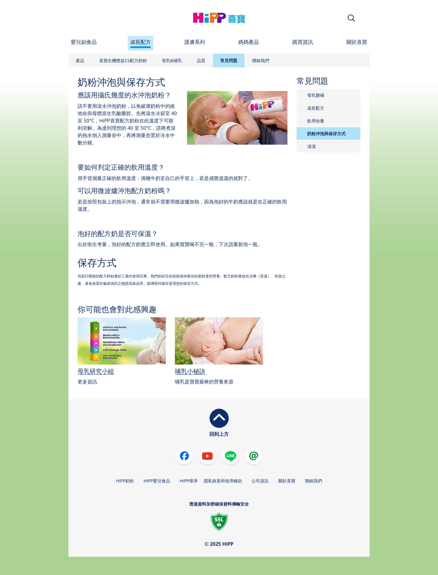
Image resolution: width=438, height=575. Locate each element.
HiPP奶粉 (125, 481)
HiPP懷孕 (189, 481)
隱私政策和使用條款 (223, 481)
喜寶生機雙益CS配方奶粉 (123, 60)
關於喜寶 (286, 481)
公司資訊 (260, 481)
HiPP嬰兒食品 (157, 481)
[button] (351, 18)
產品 (80, 60)
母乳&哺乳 (172, 60)
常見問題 (228, 60)
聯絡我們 (260, 60)
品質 (201, 60)
